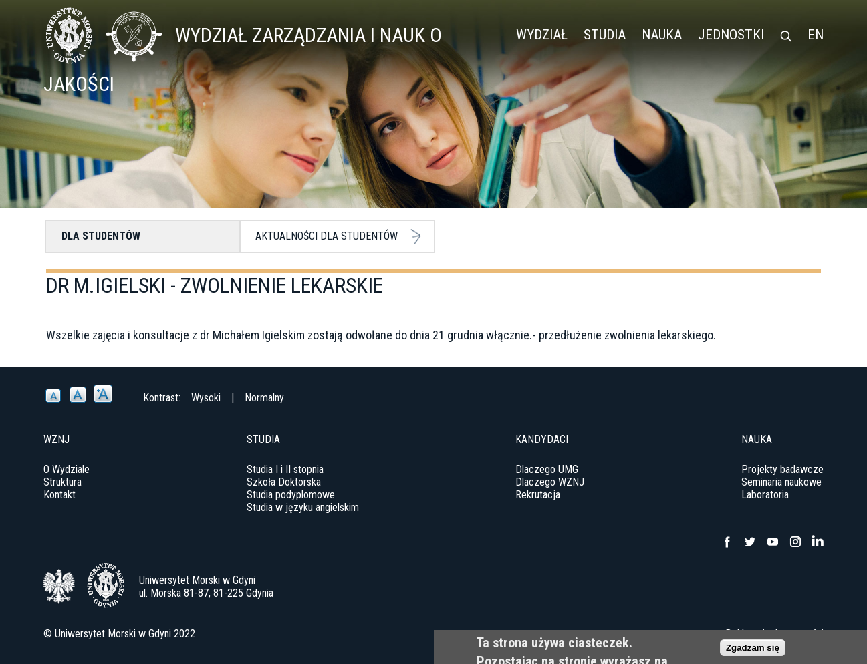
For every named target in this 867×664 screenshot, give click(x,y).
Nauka (662, 35)
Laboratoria (765, 494)
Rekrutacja (537, 494)
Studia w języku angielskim (303, 507)
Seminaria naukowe (781, 482)
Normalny (264, 397)
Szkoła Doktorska (284, 482)
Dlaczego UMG (546, 469)
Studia (605, 35)
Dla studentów (100, 236)
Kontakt (59, 494)
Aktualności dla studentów (326, 236)
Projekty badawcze (782, 469)
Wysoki (206, 397)
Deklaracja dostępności (774, 633)
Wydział (542, 35)
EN (816, 35)
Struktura (62, 482)
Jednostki (731, 35)
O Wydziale (66, 469)
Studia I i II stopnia (285, 469)
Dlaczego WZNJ (549, 482)
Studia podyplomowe (291, 494)
